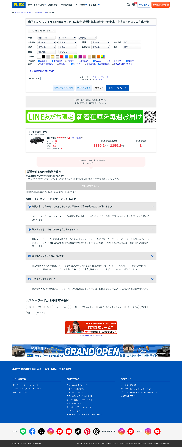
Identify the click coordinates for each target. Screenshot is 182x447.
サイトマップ (96, 443)
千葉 (94, 77)
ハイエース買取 (85, 400)
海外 (14, 392)
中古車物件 (58, 61)
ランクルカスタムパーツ (77, 385)
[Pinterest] (87, 431)
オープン (101, 77)
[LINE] (23, 431)
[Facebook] (32, 431)
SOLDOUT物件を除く (123, 64)
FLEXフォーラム (73, 411)
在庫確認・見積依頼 (160, 5)
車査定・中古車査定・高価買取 (91, 335)
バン (107, 77)
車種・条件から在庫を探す (57, 369)
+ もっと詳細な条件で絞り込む (41, 71)
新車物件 (43, 61)
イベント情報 (79, 5)
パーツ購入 (143, 5)
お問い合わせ (106, 443)
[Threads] (96, 431)
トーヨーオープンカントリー (83, 307)
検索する (117, 87)
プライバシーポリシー (120, 443)
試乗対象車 (105, 64)
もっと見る (93, 5)
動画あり (63, 64)
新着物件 (85, 61)
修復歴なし (91, 64)
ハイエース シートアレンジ (78, 392)
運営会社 (79, 443)
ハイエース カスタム (75, 389)
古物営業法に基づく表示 (137, 443)
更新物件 (71, 61)
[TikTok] (78, 431)
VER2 (143, 307)
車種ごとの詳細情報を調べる (26, 369)
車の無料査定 (66, 5)
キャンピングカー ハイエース (79, 407)
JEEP (38, 389)
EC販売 (131, 61)
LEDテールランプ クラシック (111, 307)
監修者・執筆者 (152, 443)
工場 (25, 392)
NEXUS (40, 313)
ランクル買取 (72, 400)
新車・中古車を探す (36, 5)
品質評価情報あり (47, 64)
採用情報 (87, 443)
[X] (41, 431)
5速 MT (30, 313)
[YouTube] (59, 431)
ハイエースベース (19, 389)
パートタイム (132, 307)
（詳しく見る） (76, 138)
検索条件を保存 (83, 88)
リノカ (31, 389)
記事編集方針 (164, 443)
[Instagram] (50, 431)
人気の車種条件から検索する (42, 31)
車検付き (76, 64)
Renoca (98, 61)
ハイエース (33, 385)
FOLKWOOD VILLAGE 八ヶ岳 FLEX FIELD (84, 414)
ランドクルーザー (19, 385)
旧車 (20, 392)
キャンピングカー (116, 61)
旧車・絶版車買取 (74, 403)
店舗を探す (52, 5)
